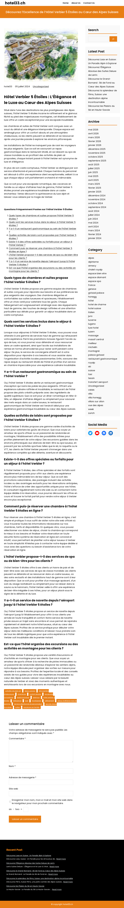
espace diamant (97, 277)
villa (90, 393)
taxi (90, 374)
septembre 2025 (97, 160)
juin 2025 (93, 172)
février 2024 (94, 234)
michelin (92, 347)
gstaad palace (96, 292)
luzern (91, 331)
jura (90, 316)
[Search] (113, 39)
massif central (96, 339)
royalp (91, 362)
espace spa (94, 281)
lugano (92, 323)
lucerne (92, 319)
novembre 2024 (96, 199)
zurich (91, 413)
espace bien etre (97, 273)
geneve (92, 288)
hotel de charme (97, 304)
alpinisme (93, 261)
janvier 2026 (94, 145)
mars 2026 (94, 137)
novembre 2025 (96, 152)
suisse (91, 370)
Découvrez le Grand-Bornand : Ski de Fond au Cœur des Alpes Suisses (101, 82)
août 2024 (93, 211)
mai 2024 (93, 222)
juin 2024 (93, 218)
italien (91, 312)
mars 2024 (94, 230)
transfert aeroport (98, 382)
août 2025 (93, 164)
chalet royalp (95, 269)
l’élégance (17, 701)
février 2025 (94, 187)
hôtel (91, 300)
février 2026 (94, 141)
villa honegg (94, 397)
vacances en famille (31, 707)
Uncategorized (41, 86)
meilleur (92, 343)
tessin (91, 378)
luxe (26, 701)
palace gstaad (96, 354)
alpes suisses (30, 691)
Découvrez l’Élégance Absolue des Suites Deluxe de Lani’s (102, 71)
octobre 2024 (95, 203)
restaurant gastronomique (102, 358)
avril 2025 (93, 180)
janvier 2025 (94, 191)
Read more (61, 859)
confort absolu (35, 694)
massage (93, 335)
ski (89, 366)
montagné (94, 351)
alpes (91, 257)
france (91, 285)
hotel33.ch (15, 3)
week (91, 409)
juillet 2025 (94, 168)
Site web (13, 788)
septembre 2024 (97, 207)
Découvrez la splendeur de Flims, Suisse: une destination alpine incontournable (39, 878)
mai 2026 (93, 129)
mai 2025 (93, 176)
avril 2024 (93, 226)
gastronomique (23, 697)
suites (17, 707)
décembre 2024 (96, 195)
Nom (12, 766)
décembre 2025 (96, 149)
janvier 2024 (94, 238)
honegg (92, 296)
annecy (92, 265)
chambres (22, 694)
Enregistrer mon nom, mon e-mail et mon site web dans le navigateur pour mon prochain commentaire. (42, 801)
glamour (36, 697)
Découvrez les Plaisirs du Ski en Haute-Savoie (25, 886)
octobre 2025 (95, 156)
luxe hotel (93, 327)
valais (91, 389)
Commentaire (17, 738)
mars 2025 (94, 183)
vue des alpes (95, 405)
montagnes (36, 701)
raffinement (49, 701)
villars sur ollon (96, 401)
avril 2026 (93, 133)
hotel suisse (94, 308)
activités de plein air (13, 691)
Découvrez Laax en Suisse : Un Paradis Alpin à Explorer (28, 855)
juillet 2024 (94, 214)
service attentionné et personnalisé (28, 704)
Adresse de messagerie (22, 777)
